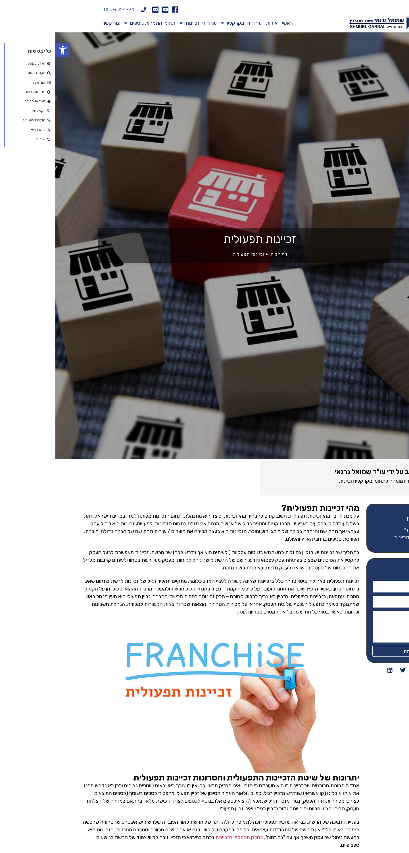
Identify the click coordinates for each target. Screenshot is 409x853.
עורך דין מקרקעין (186, 23)
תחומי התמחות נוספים (94, 23)
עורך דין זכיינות (142, 23)
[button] (7, 50)
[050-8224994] (88, 9)
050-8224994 (64, 9)
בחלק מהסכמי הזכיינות (184, 837)
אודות (216, 23)
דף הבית (223, 254)
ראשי (232, 23)
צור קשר (55, 23)
